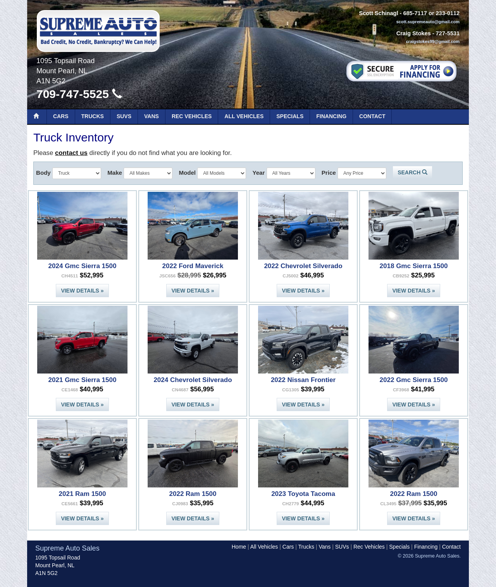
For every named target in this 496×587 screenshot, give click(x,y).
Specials (289, 116)
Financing (331, 116)
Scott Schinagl (378, 13)
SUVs (124, 116)
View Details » (82, 290)
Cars (61, 116)
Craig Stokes (413, 33)
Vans (151, 116)
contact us (71, 153)
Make (114, 172)
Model (187, 172)
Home (239, 547)
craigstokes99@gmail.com (433, 41)
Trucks (92, 116)
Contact (372, 116)
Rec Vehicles (192, 116)
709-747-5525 (79, 94)
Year (258, 172)
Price (329, 172)
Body (43, 172)
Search (412, 172)
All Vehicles (244, 116)
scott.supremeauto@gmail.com (428, 21)
